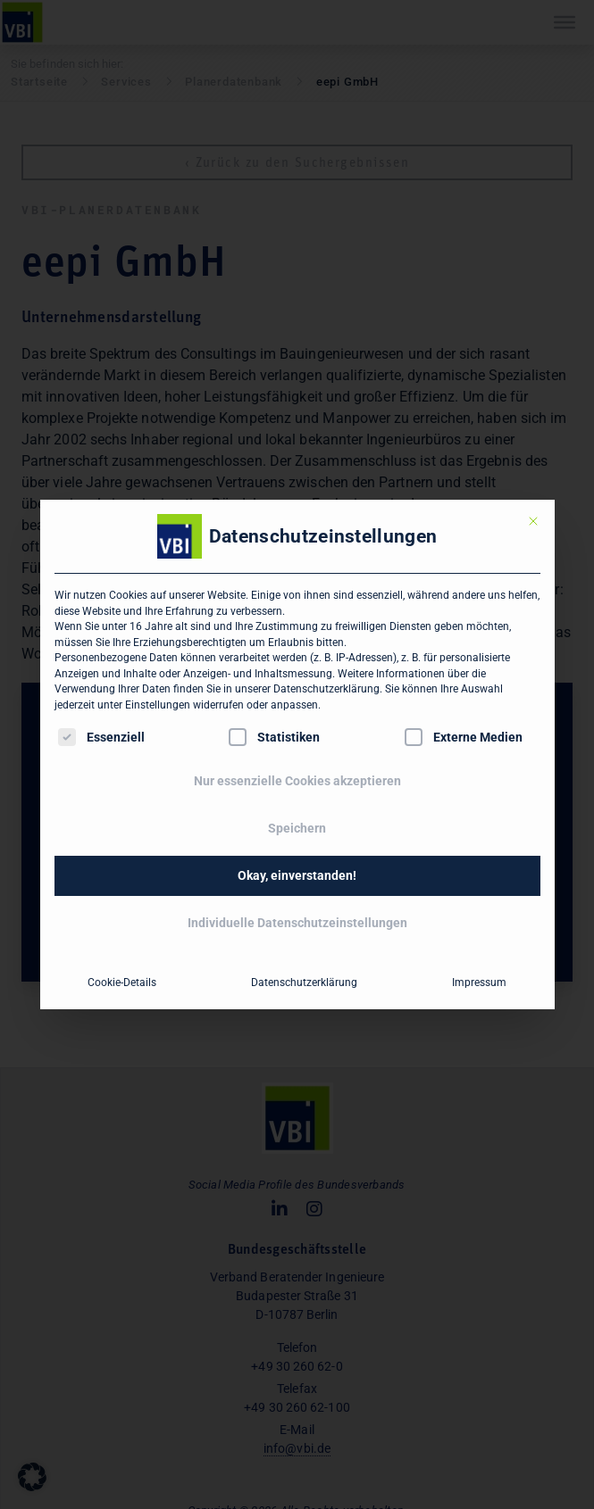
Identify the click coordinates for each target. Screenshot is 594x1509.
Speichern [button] (297, 828)
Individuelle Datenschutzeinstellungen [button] (297, 923)
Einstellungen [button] (157, 705)
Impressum (479, 982)
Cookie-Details (122, 982)
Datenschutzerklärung (326, 689)
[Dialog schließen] (533, 521)
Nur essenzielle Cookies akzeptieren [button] (297, 781)
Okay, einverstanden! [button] (297, 875)
